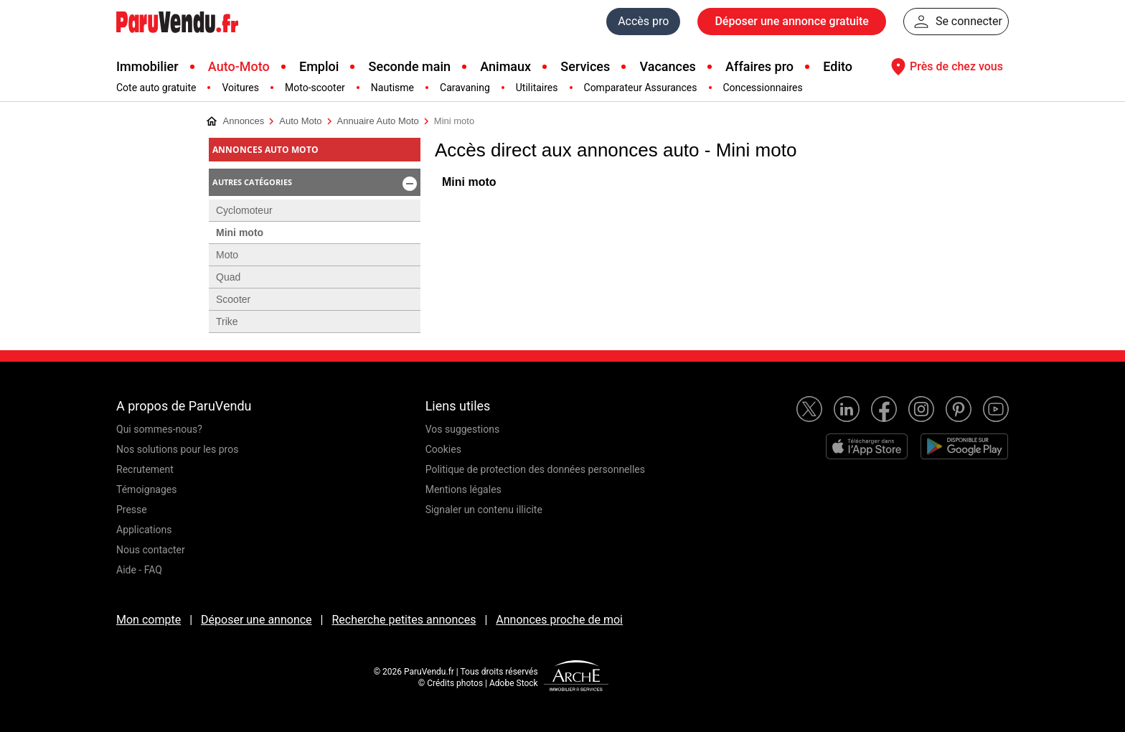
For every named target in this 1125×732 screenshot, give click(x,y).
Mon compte (148, 620)
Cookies (443, 449)
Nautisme (392, 87)
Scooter (233, 299)
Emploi (319, 66)
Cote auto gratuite (156, 87)
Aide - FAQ (139, 570)
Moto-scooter (315, 87)
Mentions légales (463, 489)
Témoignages (146, 489)
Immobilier (147, 66)
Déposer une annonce (256, 620)
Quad (228, 277)
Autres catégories (315, 183)
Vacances (668, 66)
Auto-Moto (239, 66)
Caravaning (465, 87)
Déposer (791, 21)
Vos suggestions (462, 429)
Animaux (505, 66)
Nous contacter (150, 549)
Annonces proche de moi (559, 620)
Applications (144, 529)
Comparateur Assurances (640, 87)
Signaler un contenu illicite (483, 509)
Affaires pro (759, 66)
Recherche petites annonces (403, 620)
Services (585, 66)
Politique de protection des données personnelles (535, 469)
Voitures (240, 87)
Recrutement (145, 469)
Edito (837, 66)
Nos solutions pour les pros (177, 449)
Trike (227, 321)
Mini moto (469, 182)
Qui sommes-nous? (159, 429)
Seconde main (410, 66)
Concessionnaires (763, 87)
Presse (131, 509)
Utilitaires (537, 87)
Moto (227, 255)
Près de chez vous (945, 66)
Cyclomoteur (244, 210)
